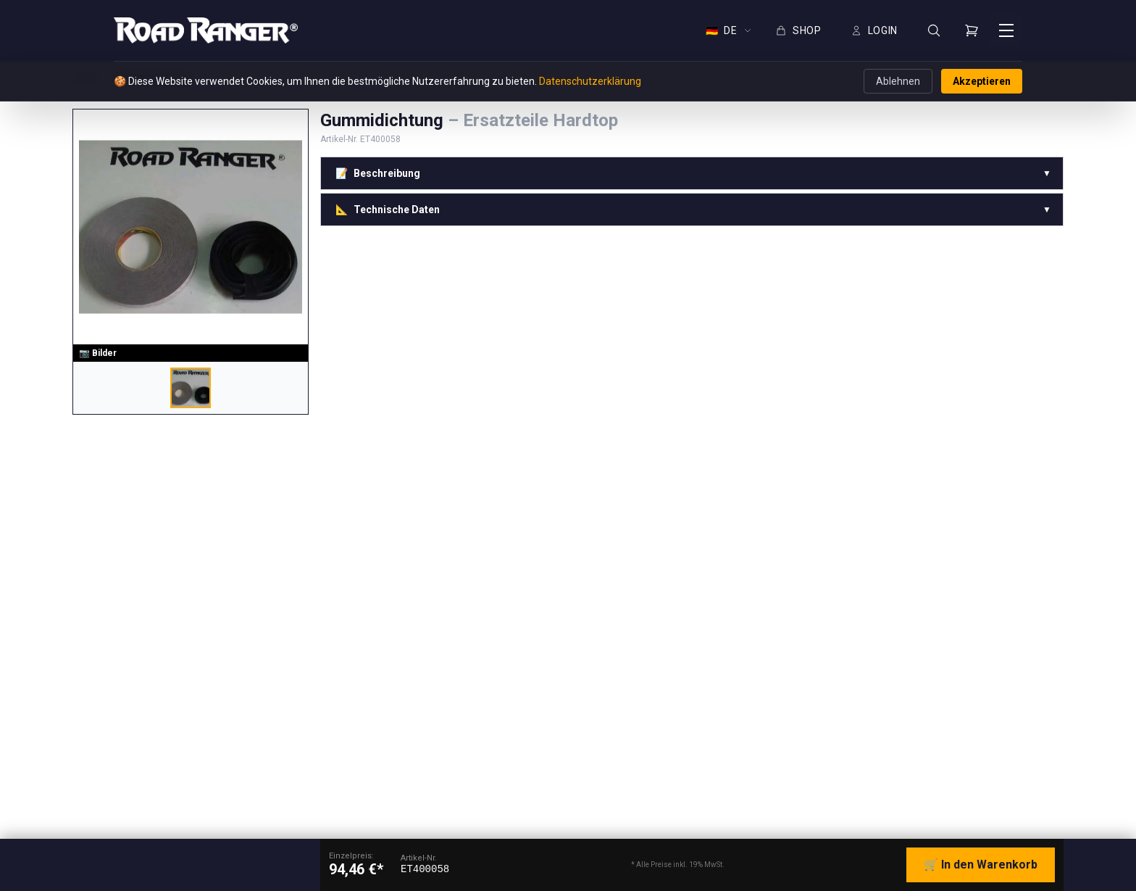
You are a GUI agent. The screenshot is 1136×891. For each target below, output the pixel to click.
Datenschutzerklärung (590, 81)
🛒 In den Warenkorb (980, 864)
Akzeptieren (982, 81)
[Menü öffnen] (1006, 30)
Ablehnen (898, 81)
